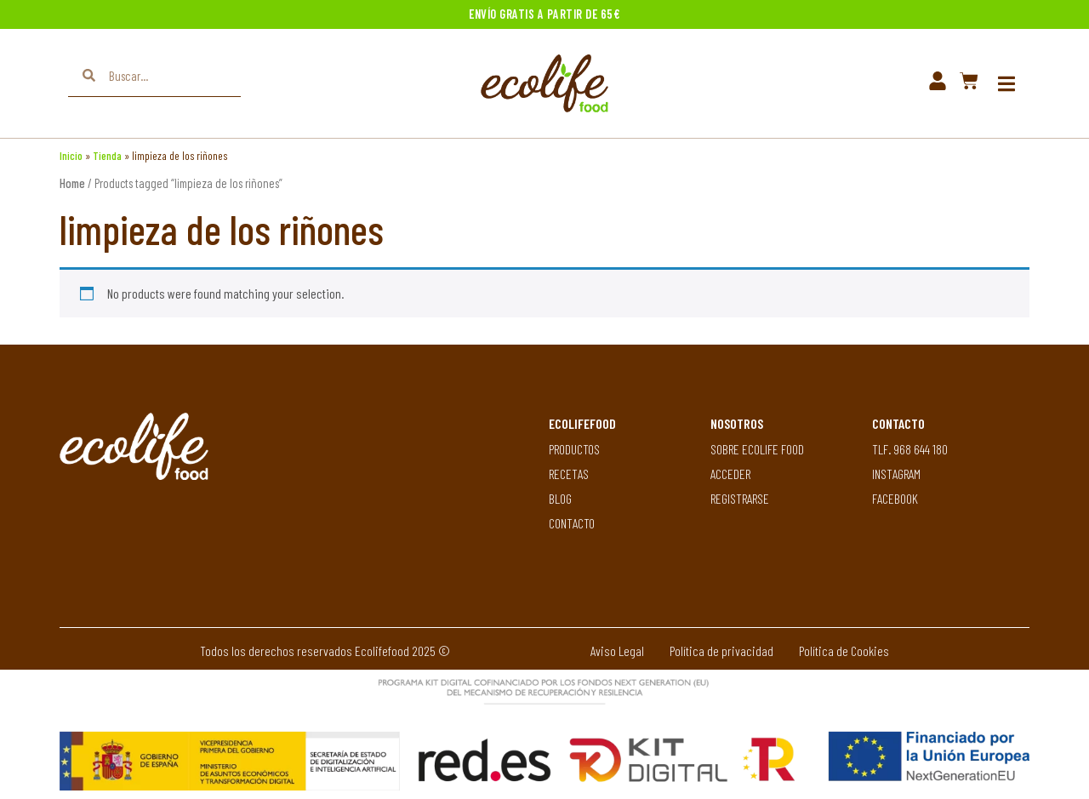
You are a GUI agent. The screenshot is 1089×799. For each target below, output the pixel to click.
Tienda (107, 155)
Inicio (71, 155)
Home (72, 183)
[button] (1006, 84)
